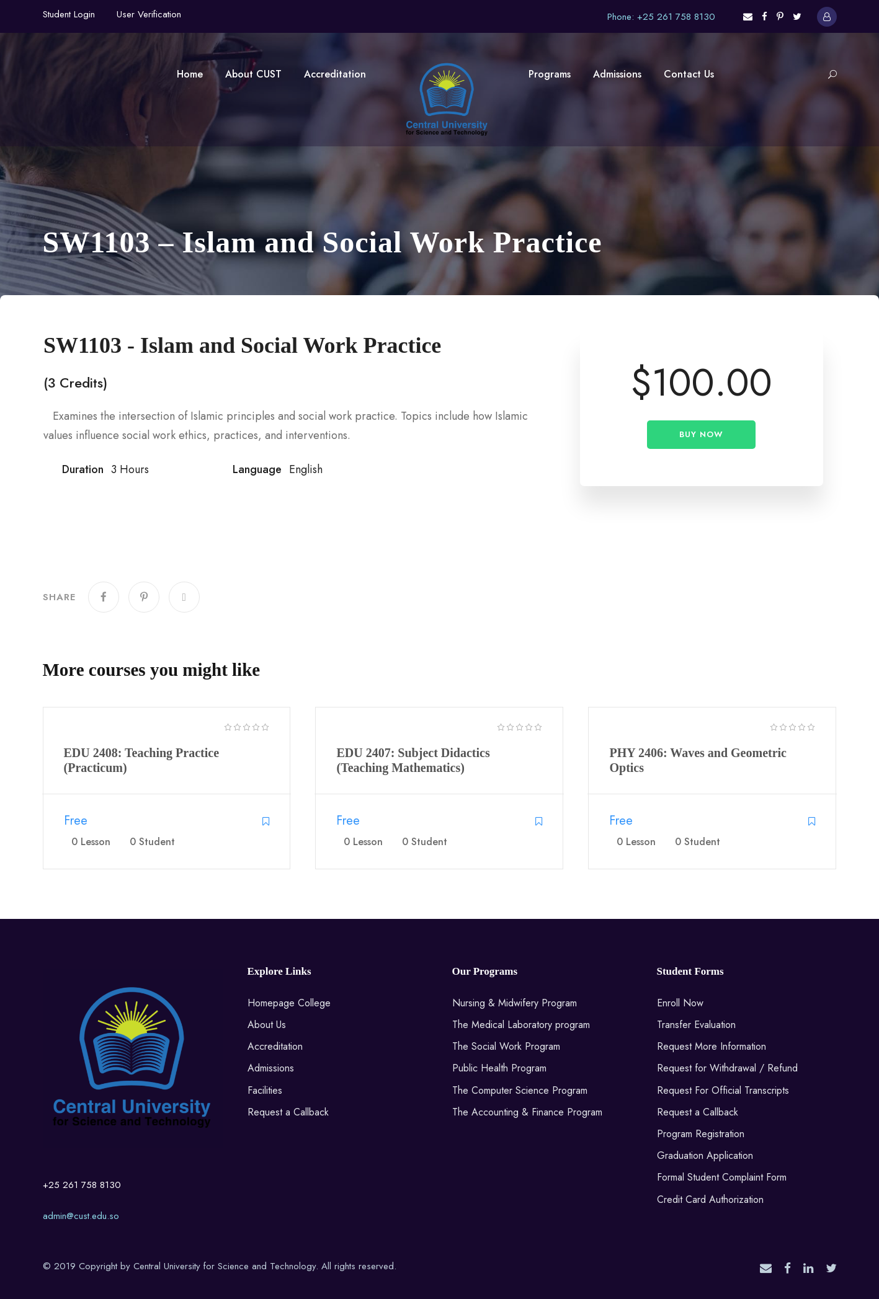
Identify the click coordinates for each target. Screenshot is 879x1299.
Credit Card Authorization (710, 1199)
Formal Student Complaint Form (722, 1177)
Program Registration (700, 1134)
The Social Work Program (506, 1046)
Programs (550, 74)
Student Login (69, 14)
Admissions (617, 74)
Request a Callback (288, 1112)
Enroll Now (680, 1003)
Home (190, 74)
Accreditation (335, 74)
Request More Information (711, 1046)
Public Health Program (499, 1068)
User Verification (149, 14)
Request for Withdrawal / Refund (727, 1068)
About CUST (253, 74)
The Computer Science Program (519, 1090)
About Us (267, 1024)
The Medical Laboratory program (521, 1024)
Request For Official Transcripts (723, 1090)
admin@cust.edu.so (81, 1216)
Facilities (265, 1090)
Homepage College (289, 1003)
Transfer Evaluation (696, 1024)
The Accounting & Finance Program (527, 1112)
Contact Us (689, 74)
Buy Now (701, 434)
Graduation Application (705, 1155)
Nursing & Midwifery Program (514, 1003)
